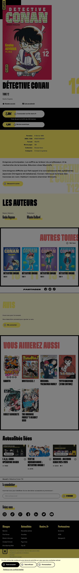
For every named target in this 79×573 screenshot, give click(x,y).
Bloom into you (8, 538)
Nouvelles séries (26, 531)
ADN (59, 534)
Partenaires (64, 526)
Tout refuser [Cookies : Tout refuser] (28, 564)
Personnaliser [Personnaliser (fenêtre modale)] (46, 564)
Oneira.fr (44, 526)
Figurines (24, 542)
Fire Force (6, 534)
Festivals (24, 538)
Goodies (24, 534)
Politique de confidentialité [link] (13, 569)
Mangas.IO (61, 538)
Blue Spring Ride (8, 545)
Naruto (5, 531)
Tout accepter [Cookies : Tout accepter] (11, 564)
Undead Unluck (7, 542)
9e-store (61, 531)
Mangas (6, 526)
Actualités (26, 526)
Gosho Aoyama (7, 99)
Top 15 (23, 545)
